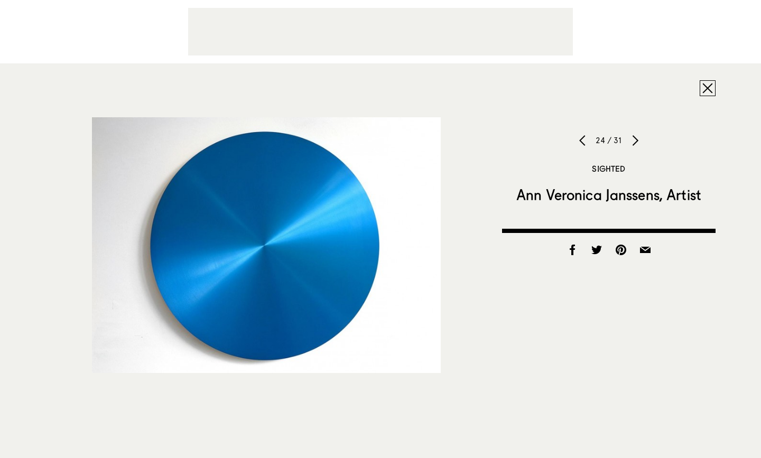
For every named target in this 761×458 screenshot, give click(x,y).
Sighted (608, 168)
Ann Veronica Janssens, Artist (608, 194)
